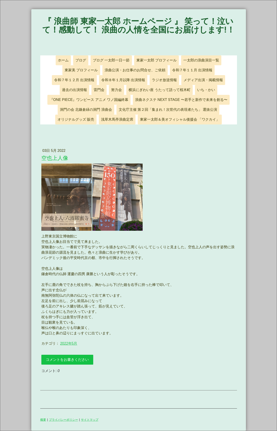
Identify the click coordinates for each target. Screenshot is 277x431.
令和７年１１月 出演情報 (192, 70)
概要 (43, 420)
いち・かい (206, 90)
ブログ (80, 60)
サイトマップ (89, 420)
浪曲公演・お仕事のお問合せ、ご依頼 (135, 70)
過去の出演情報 (74, 90)
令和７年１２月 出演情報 (74, 80)
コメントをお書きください (67, 359)
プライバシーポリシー (63, 420)
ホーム (63, 60)
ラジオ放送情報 (164, 80)
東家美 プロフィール (81, 70)
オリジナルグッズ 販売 (75, 119)
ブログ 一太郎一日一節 (111, 60)
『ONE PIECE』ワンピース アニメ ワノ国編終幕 (89, 100)
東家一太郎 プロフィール (156, 60)
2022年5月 (68, 343)
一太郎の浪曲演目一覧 (201, 60)
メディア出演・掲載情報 (203, 80)
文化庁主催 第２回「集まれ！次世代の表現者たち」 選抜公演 (168, 109)
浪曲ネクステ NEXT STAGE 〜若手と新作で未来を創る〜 (181, 100)
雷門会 (99, 90)
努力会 (116, 90)
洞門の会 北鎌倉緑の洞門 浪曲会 (86, 109)
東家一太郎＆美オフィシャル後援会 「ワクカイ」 (180, 119)
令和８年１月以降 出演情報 (123, 80)
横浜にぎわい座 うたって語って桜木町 (159, 90)
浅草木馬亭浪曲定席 (117, 119)
